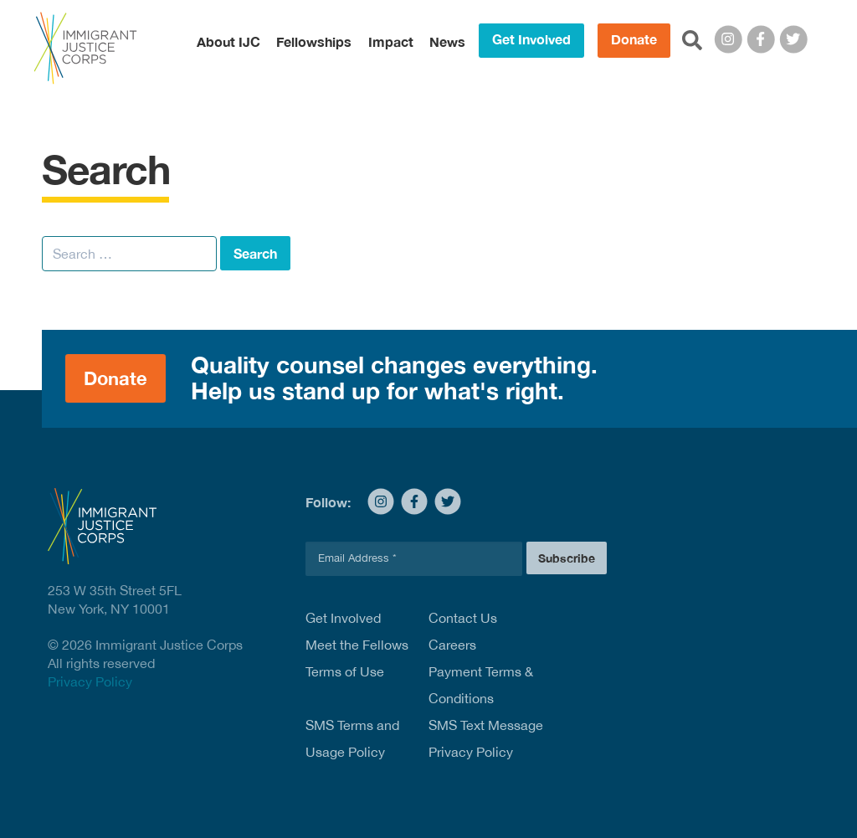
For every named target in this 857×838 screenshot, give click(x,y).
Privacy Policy (90, 681)
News (447, 41)
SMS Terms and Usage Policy (352, 738)
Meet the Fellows (356, 644)
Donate (634, 39)
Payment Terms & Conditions (480, 685)
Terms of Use (344, 671)
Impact (390, 41)
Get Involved (531, 39)
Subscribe (566, 558)
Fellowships (314, 41)
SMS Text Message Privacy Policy (485, 738)
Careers (452, 644)
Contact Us (462, 617)
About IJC (228, 41)
